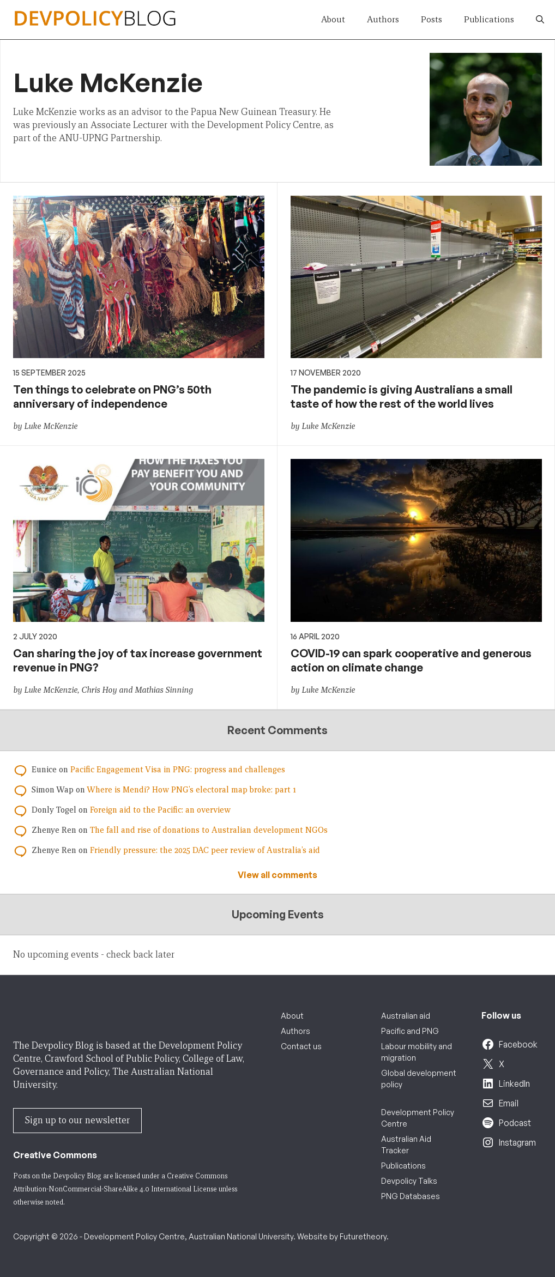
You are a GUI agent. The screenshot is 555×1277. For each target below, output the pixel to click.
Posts (431, 19)
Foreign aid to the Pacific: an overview (160, 810)
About (333, 19)
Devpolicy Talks (409, 1180)
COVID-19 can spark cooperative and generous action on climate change (411, 660)
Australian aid (405, 1015)
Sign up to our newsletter (77, 1120)
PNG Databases (410, 1196)
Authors (383, 19)
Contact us (301, 1046)
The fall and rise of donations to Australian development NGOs (209, 830)
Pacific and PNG (410, 1031)
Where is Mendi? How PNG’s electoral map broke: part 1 (191, 790)
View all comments (277, 874)
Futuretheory (363, 1236)
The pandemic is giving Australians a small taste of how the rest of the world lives (401, 396)
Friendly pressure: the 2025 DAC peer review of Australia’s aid (205, 850)
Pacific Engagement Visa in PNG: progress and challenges (177, 769)
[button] (540, 19)
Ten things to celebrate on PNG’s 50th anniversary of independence (112, 396)
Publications (489, 19)
